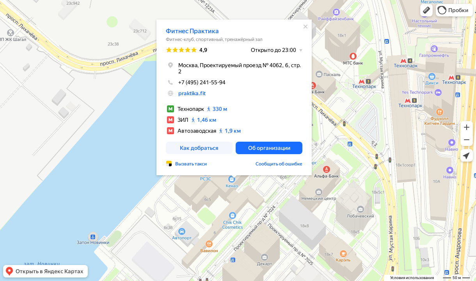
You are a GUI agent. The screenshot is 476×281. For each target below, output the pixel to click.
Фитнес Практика (192, 31)
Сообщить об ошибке (279, 164)
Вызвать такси (191, 164)
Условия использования (412, 278)
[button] (426, 10)
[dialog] (234, 97)
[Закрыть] (305, 26)
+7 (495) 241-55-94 (196, 82)
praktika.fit (192, 93)
